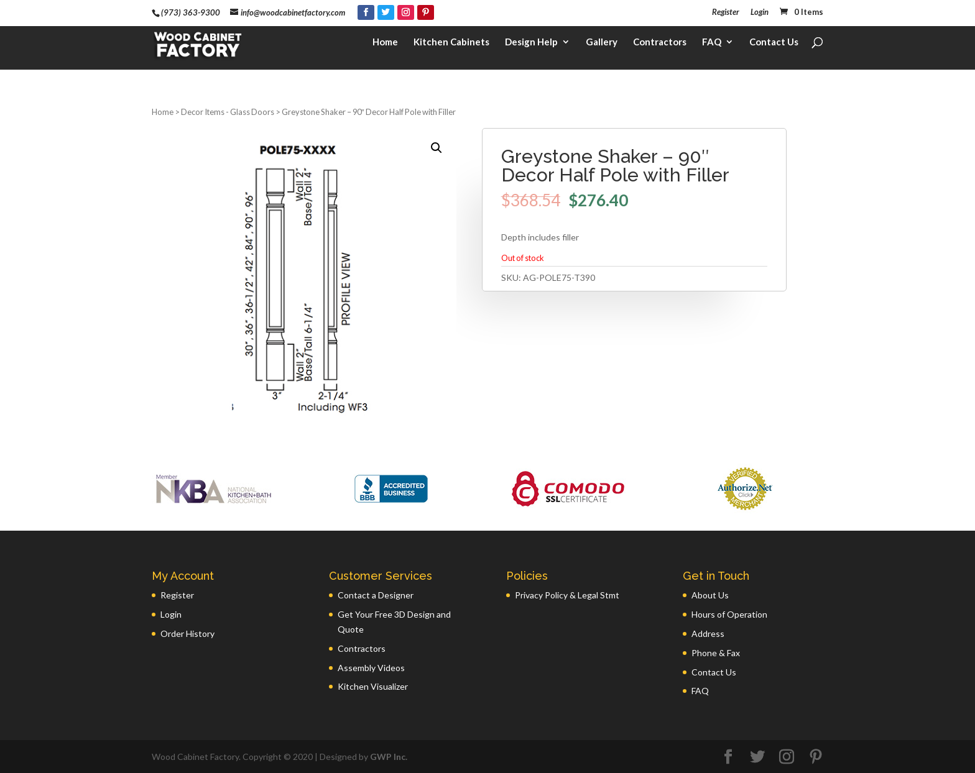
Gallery (601, 47)
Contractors (659, 47)
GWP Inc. (388, 756)
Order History (187, 633)
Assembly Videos (371, 667)
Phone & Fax (715, 652)
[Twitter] (385, 12)
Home (385, 47)
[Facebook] (366, 12)
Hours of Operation (729, 614)
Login (760, 12)
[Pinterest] (425, 12)
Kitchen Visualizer (373, 686)
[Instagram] (405, 12)
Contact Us (773, 47)
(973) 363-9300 (190, 12)
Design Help (531, 47)
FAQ (711, 47)
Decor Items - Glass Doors (227, 112)
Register (725, 12)
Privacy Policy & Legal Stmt (567, 595)
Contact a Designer (376, 595)
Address (707, 633)
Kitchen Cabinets (451, 47)
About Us (710, 595)
